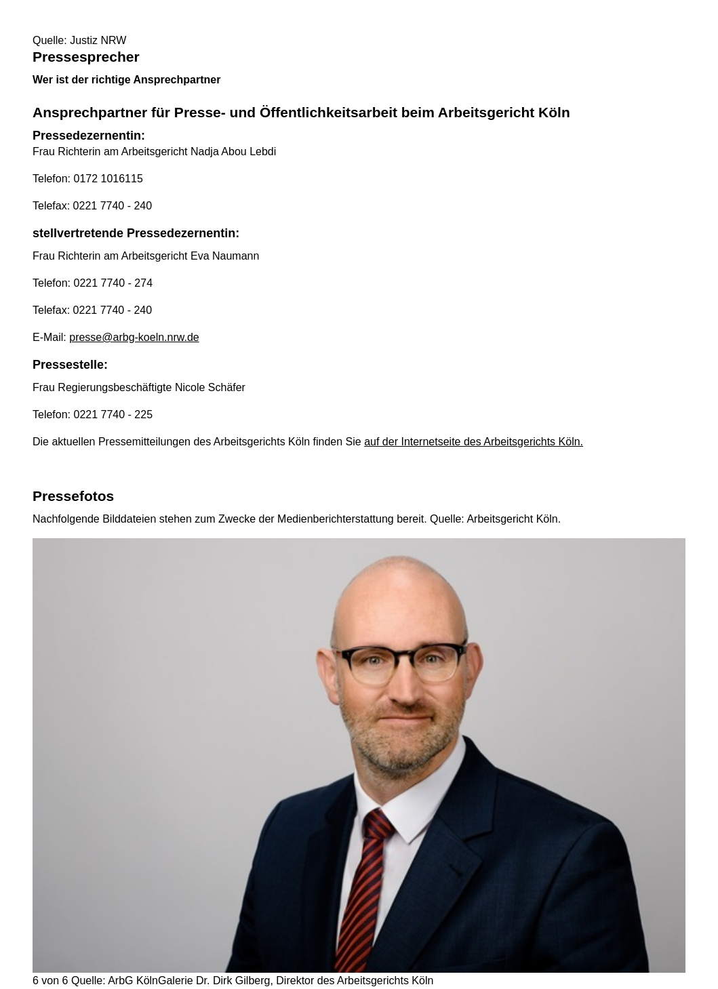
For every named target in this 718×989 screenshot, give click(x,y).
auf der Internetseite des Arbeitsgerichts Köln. (473, 441)
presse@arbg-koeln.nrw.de (134, 337)
